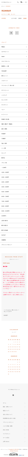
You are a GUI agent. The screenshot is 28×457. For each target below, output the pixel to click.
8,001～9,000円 (5, 206)
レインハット (4, 114)
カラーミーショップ (5, 449)
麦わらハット (4, 75)
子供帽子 (3, 138)
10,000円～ (4, 215)
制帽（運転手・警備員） (7, 124)
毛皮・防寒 (4, 143)
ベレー (3, 109)
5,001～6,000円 (5, 191)
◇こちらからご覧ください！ (11, 310)
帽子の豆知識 (4, 230)
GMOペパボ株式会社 (23, 449)
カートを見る (6, 437)
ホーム (2, 6)
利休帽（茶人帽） (5, 119)
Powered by (14, 454)
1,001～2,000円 (5, 172)
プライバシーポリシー (6, 244)
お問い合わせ (6, 441)
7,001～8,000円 (5, 201)
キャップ (3, 153)
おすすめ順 (14, 18)
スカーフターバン (5, 61)
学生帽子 (3, 133)
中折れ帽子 (4, 71)
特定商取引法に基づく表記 (9, 418)
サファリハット (5, 90)
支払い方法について (7, 414)
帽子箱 (3, 157)
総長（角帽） (4, 128)
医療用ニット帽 (5, 66)
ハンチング (4, 95)
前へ (11, 33)
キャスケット (4, 104)
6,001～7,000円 (5, 196)
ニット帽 (3, 148)
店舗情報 (3, 240)
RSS (4, 429)
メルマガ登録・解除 (7, 426)
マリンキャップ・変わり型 (7, 85)
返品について (6, 410)
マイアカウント (6, 433)
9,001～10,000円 (5, 211)
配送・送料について (7, 406)
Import (2, 56)
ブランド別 (4, 162)
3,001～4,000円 (5, 182)
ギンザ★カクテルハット (6, 2)
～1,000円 (3, 167)
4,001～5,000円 (5, 186)
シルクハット (4, 80)
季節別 (3, 46)
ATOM (7, 429)
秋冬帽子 (6, 315)
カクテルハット (5, 51)
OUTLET (3, 235)
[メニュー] (26, 2)
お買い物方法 (4, 220)
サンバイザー (4, 99)
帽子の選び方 (4, 225)
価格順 (20, 18)
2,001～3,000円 (5, 177)
